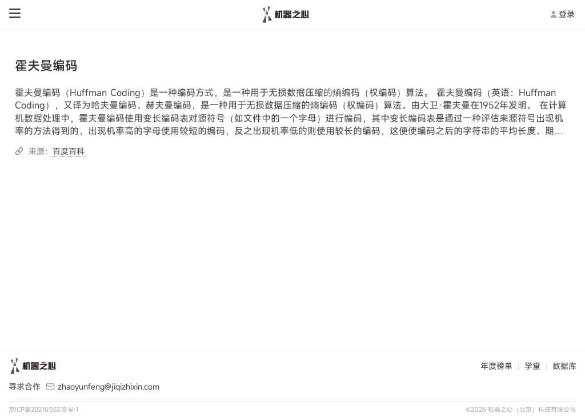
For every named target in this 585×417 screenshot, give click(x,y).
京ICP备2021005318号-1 (44, 409)
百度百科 (69, 151)
